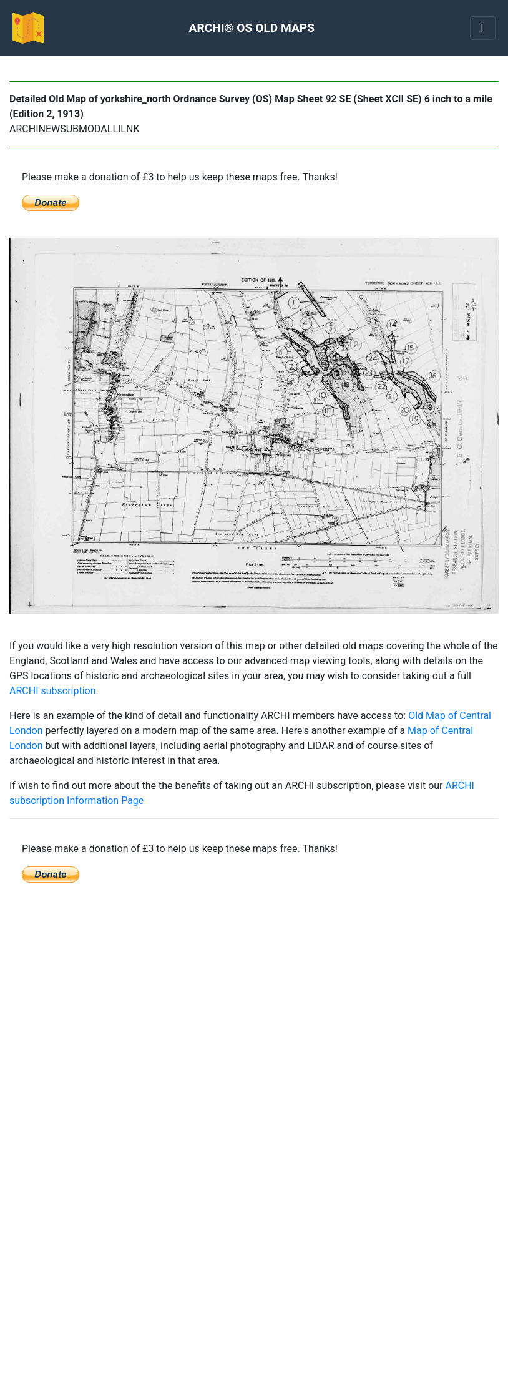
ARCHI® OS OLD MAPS (252, 28)
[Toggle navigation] (483, 28)
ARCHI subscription (52, 691)
